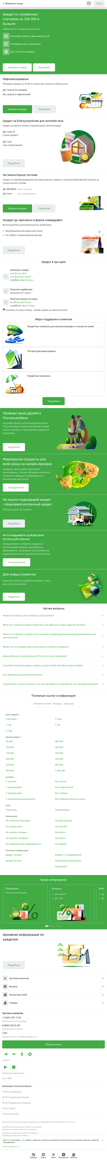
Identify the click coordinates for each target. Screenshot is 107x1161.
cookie (22, 1140)
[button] (46, 926)
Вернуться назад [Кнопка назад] (12, 3)
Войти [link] (99, 3)
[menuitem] (53, 978)
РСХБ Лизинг (8, 1108)
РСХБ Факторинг (10, 1114)
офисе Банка (26, 280)
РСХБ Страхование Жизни (15, 1097)
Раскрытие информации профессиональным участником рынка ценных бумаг (19, 1134)
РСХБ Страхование (11, 1091)
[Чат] (89, 3)
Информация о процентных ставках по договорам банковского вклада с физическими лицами (22, 1128)
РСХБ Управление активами (16, 1103)
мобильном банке (21, 302)
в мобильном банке (20, 276)
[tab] (53, 615)
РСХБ (9, 1140)
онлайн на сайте (18, 273)
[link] (17, 67)
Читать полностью (12, 1146)
